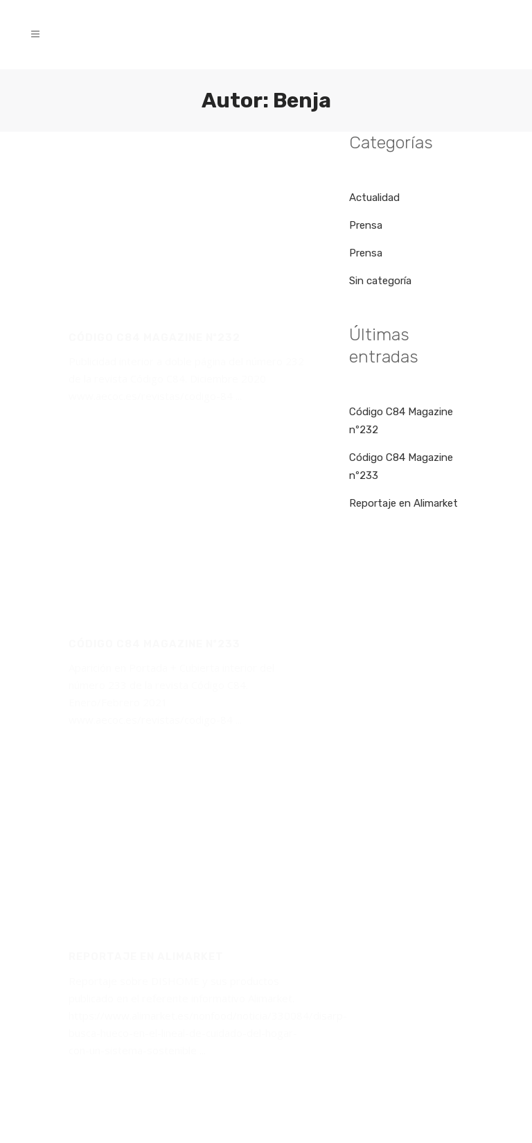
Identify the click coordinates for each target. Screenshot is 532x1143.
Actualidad (374, 197)
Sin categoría (380, 280)
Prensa (365, 225)
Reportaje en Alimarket (403, 503)
